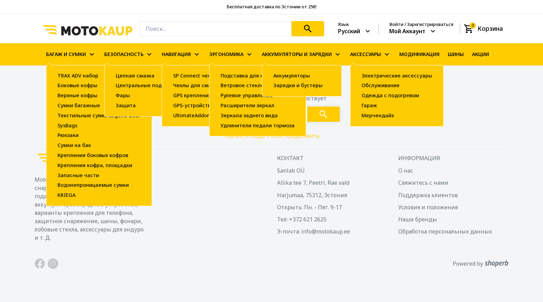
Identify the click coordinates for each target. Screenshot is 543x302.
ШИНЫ (456, 54)
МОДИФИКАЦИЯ (419, 54)
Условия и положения (428, 207)
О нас (405, 170)
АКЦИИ (480, 54)
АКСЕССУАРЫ (370, 54)
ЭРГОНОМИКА (231, 54)
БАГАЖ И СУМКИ (71, 54)
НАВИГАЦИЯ (181, 54)
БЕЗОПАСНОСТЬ (128, 54)
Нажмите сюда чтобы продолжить (271, 135)
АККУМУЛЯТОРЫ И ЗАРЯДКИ (302, 54)
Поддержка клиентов (428, 195)
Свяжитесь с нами (423, 182)
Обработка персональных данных (445, 231)
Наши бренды (417, 219)
